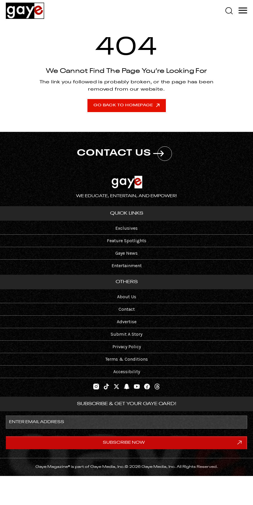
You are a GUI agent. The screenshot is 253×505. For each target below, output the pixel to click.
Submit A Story (126, 334)
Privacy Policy (126, 346)
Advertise (127, 321)
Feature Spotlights (126, 240)
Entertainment (127, 265)
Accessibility (126, 371)
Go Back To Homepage (126, 105)
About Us (126, 296)
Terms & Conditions (126, 359)
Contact (127, 309)
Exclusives (126, 228)
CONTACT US (124, 153)
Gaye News (126, 253)
